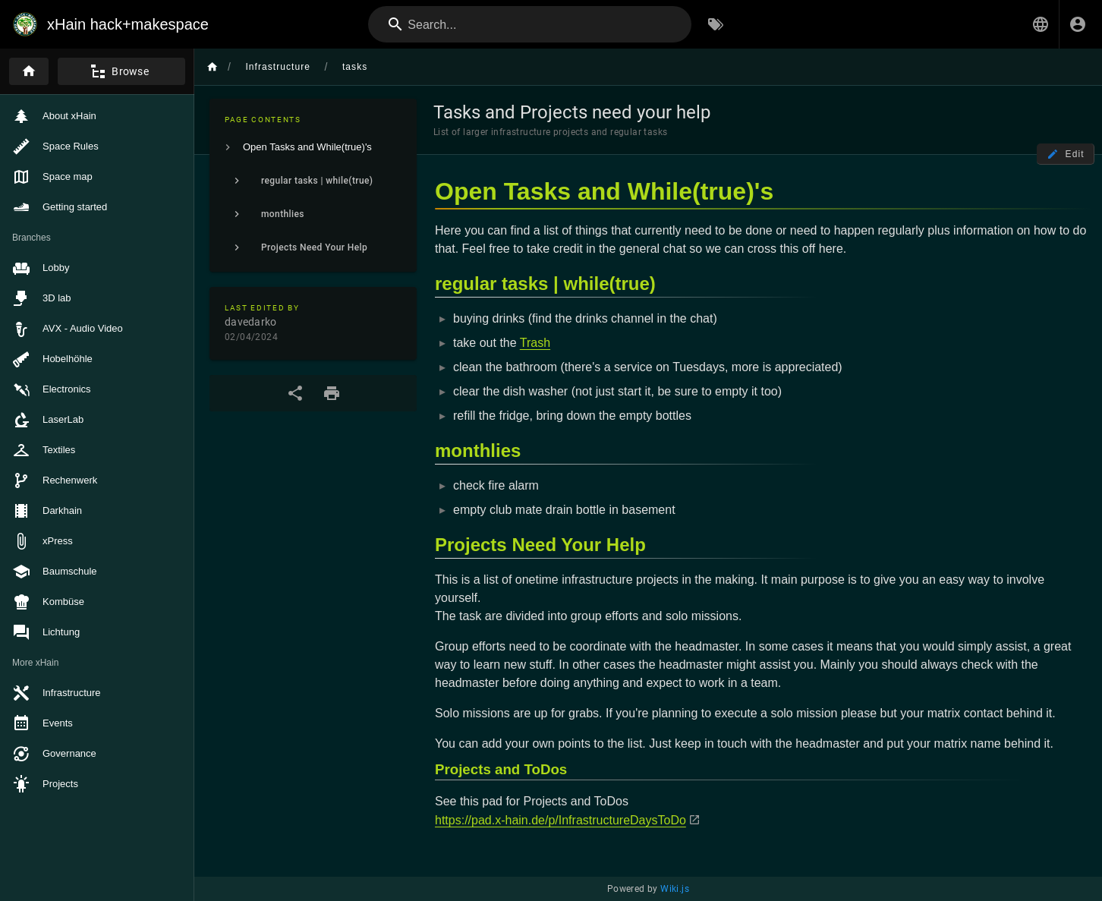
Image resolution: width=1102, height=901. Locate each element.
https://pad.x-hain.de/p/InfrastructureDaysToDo (560, 820)
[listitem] (313, 147)
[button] (1040, 24)
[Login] (1077, 24)
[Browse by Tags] (715, 24)
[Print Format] (331, 393)
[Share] (295, 393)
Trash (535, 342)
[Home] (29, 71)
